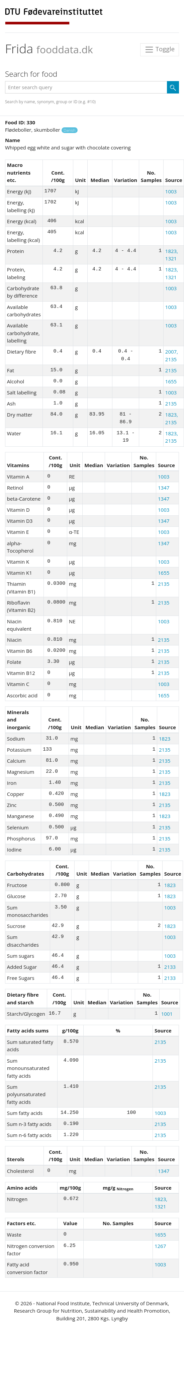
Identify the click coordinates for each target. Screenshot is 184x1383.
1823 (164, 738)
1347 (163, 487)
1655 (171, 381)
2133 (170, 966)
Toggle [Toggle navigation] (160, 50)
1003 (171, 191)
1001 (167, 1013)
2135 (171, 370)
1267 (160, 1246)
